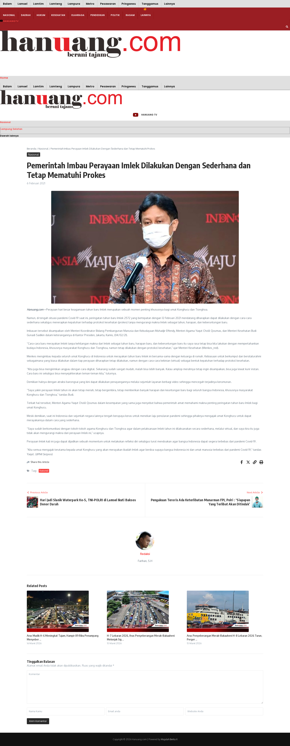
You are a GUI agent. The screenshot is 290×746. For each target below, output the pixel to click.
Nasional (9, 15)
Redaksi (145, 554)
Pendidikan (97, 15)
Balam (7, 4)
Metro (90, 4)
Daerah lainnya (9, 135)
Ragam (130, 15)
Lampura (74, 4)
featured (44, 470)
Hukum (41, 15)
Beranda (31, 148)
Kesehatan (58, 15)
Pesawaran (108, 4)
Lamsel (22, 4)
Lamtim (38, 4)
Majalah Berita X (169, 739)
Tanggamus (150, 4)
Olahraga (77, 15)
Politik (115, 15)
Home (4, 78)
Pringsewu (129, 4)
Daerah (26, 15)
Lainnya (169, 4)
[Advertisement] (56, 66)
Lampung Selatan (11, 129)
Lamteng (56, 4)
